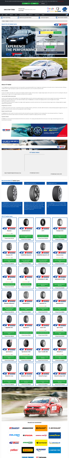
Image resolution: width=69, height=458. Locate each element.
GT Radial (8, 84)
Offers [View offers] (43, 14)
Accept (26, 3)
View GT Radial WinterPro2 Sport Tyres (43, 382)
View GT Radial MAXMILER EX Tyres (26, 309)
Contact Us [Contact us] (37, 14)
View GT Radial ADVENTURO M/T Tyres (26, 236)
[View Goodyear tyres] (55, 435)
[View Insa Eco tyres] (28, 443)
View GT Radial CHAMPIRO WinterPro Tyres (26, 261)
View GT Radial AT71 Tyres (42, 235)
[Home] (2, 14)
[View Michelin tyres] (55, 443)
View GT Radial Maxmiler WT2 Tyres (60, 309)
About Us (30, 14)
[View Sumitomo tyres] (55, 450)
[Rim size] (54, 44)
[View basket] (66, 14)
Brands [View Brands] (7, 21)
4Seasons (52, 202)
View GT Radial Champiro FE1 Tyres (9, 261)
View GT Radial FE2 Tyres (26, 284)
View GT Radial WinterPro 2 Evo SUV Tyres (26, 382)
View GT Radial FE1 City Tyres (9, 284)
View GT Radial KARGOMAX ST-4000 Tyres (43, 285)
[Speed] (60, 44)
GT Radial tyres (30, 99)
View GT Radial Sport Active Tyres (60, 333)
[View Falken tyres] (14, 435)
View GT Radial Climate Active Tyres (60, 261)
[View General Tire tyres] (41, 435)
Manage (43, 3)
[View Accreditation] (58, 9)
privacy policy (61, 1)
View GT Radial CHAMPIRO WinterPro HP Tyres (42, 261)
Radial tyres (16, 180)
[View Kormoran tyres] (41, 443)
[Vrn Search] (46, 32)
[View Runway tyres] (41, 450)
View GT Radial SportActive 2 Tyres (9, 357)
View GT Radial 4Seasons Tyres (9, 235)
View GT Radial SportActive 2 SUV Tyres (26, 357)
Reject (34, 3)
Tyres (6, 14)
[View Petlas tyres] (14, 450)
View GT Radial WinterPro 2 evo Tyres (9, 382)
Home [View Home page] (3, 21)
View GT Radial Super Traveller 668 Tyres (43, 357)
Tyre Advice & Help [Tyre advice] (22, 14)
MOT (16, 14)
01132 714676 (20, 10)
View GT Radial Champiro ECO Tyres (60, 236)
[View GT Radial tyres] (14, 443)
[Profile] (47, 44)
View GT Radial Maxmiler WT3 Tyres (9, 333)
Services (11, 14)
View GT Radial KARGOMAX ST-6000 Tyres (59, 285)
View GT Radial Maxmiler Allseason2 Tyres (9, 309)
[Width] (40, 44)
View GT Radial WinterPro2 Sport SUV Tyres (59, 382)
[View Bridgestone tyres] (28, 428)
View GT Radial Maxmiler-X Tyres (26, 332)
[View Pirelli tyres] (28, 450)
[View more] (34, 145)
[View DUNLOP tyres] (55, 428)
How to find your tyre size (51, 49)
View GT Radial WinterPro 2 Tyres (60, 357)
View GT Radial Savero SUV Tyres (43, 332)
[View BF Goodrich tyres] (14, 428)
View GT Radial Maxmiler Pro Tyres (43, 309)
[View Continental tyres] (41, 428)
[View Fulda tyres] (28, 435)
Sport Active (6, 202)
